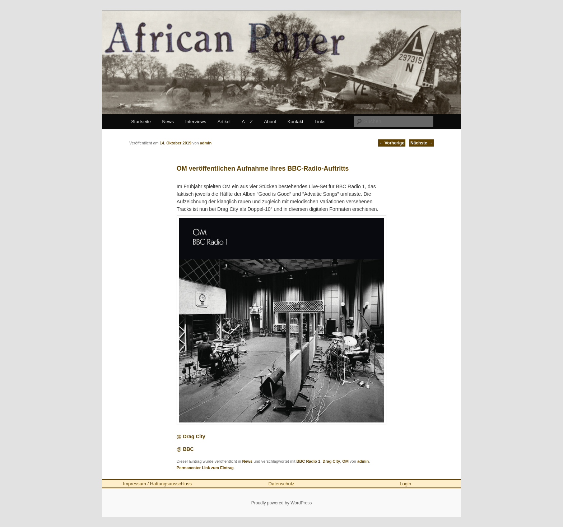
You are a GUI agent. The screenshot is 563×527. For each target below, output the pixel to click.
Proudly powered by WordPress (281, 502)
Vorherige (391, 142)
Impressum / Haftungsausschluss (157, 483)
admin (363, 461)
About (270, 121)
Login (405, 483)
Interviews (195, 121)
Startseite (141, 121)
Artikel (224, 121)
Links (320, 121)
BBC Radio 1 (309, 461)
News (168, 121)
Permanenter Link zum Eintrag (205, 468)
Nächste (421, 142)
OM (345, 461)
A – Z (247, 121)
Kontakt (295, 121)
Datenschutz (281, 483)
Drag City (331, 461)
